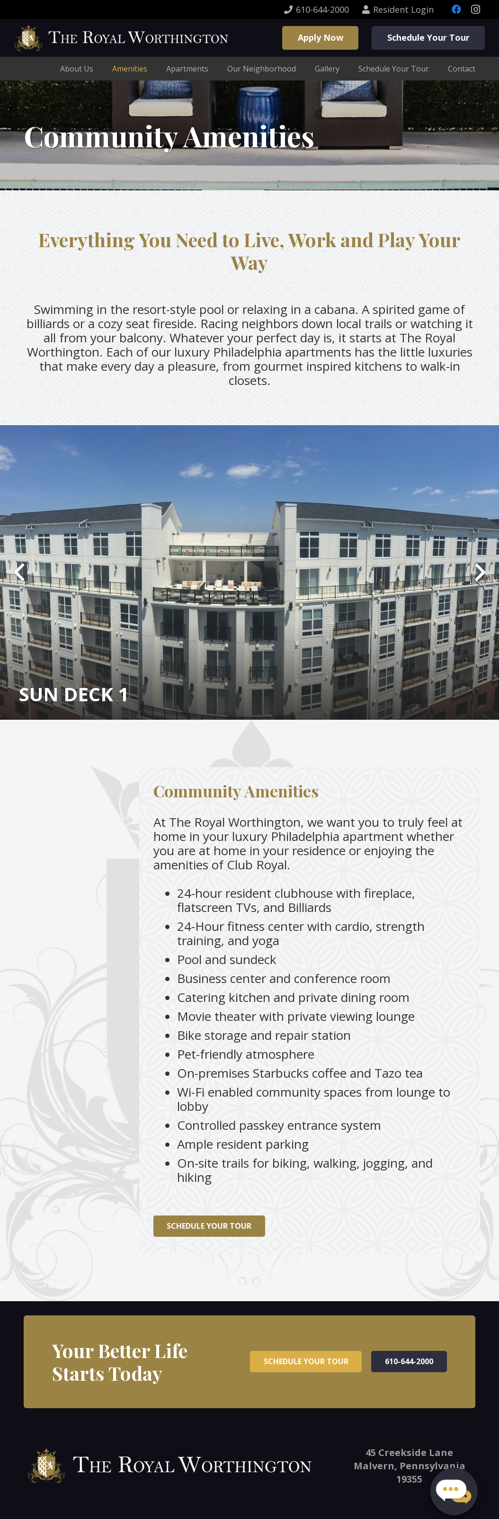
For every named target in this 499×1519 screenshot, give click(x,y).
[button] (454, 1488)
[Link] (121, 38)
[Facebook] (456, 9)
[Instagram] (475, 9)
